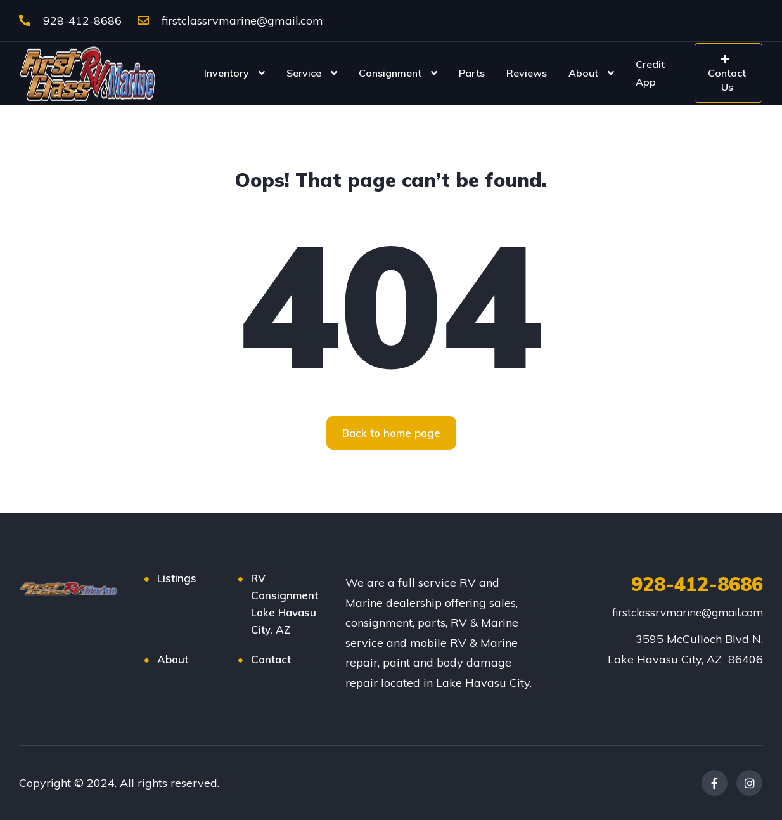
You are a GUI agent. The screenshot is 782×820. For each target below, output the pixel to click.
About (583, 73)
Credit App (650, 73)
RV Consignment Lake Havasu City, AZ (284, 603)
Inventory (226, 73)
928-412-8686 (70, 20)
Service (303, 73)
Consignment (390, 73)
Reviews (526, 73)
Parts (472, 73)
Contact (271, 659)
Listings (176, 578)
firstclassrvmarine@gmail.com (230, 20)
